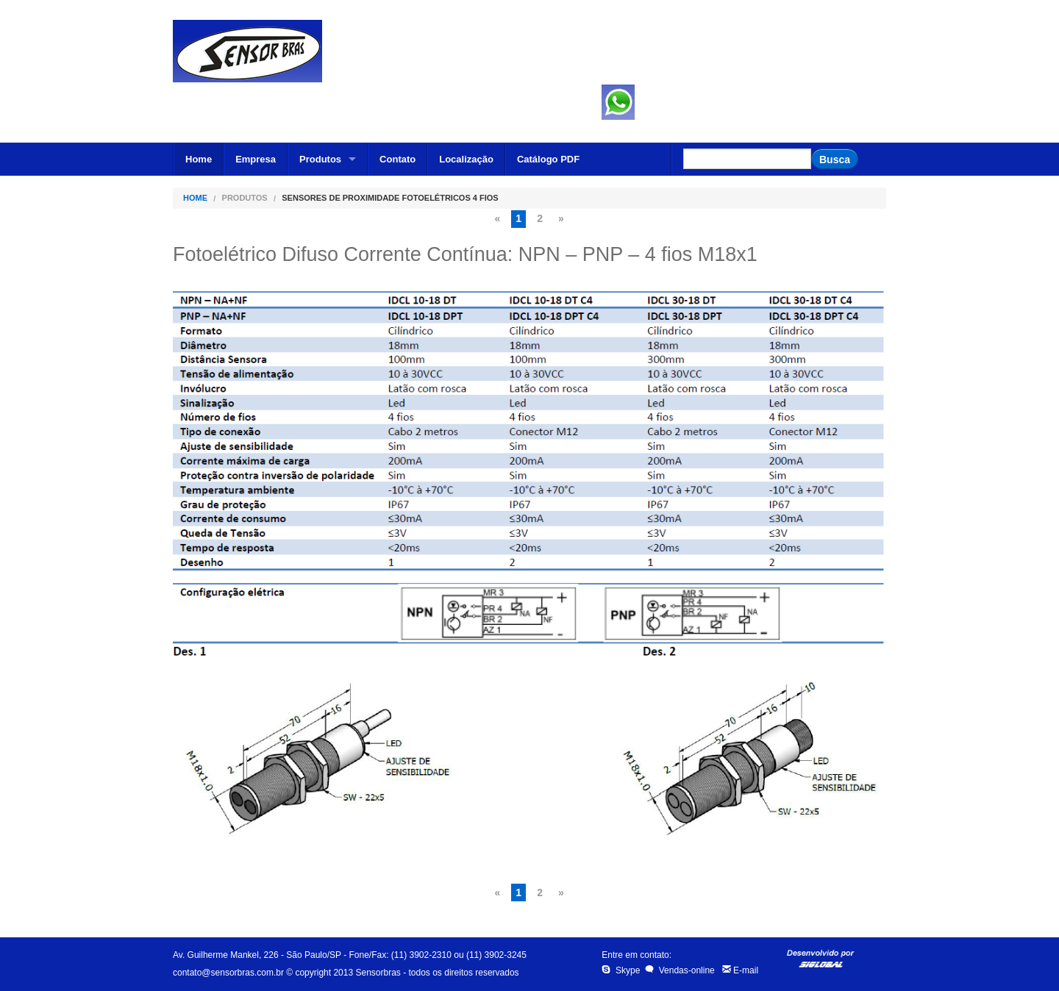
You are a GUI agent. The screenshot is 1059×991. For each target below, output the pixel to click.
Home (198, 159)
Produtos (320, 159)
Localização (466, 159)
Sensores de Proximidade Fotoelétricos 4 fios (390, 198)
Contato (397, 159)
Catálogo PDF (548, 159)
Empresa (255, 159)
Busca (834, 159)
